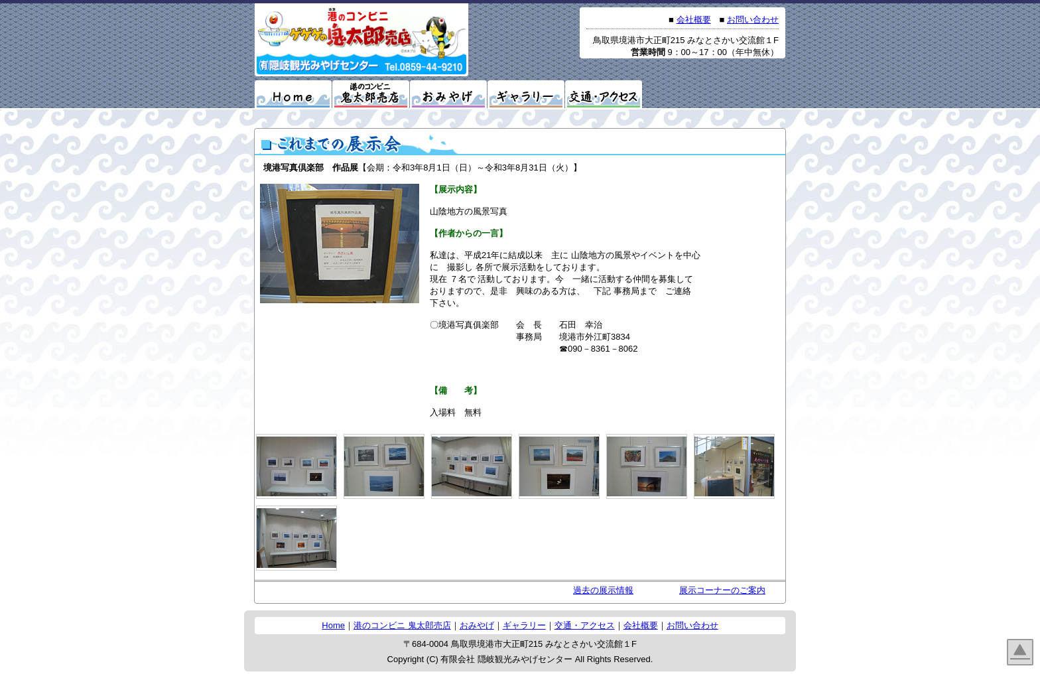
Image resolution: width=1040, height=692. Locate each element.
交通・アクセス (584, 625)
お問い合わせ (753, 20)
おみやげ (477, 625)
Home (333, 625)
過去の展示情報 (603, 590)
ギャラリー (524, 625)
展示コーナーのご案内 (722, 590)
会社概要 (694, 20)
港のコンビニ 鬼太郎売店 (402, 625)
